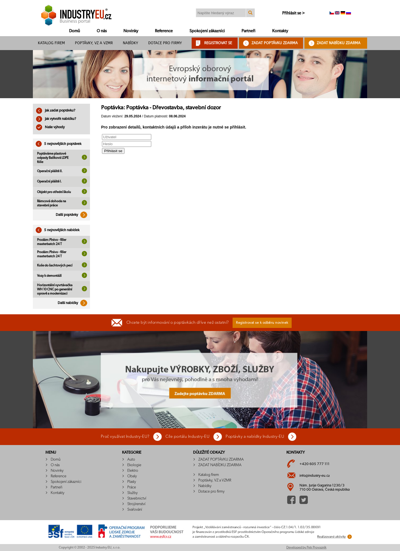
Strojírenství (136, 504)
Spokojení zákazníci (207, 31)
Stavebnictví (136, 498)
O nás (102, 31)
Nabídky (130, 43)
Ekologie (134, 465)
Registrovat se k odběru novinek (262, 323)
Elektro (132, 471)
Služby (132, 493)
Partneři (248, 31)
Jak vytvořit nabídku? (56, 119)
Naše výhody (50, 127)
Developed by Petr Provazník (306, 547)
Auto (131, 459)
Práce (131, 487)
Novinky (130, 31)
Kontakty (280, 31)
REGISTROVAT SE (218, 43)
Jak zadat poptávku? (55, 110)
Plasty (131, 482)
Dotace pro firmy (165, 43)
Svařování (134, 510)
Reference (164, 31)
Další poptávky (73, 215)
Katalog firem (51, 43)
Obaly (132, 476)
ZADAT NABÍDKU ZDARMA (338, 43)
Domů (74, 31)
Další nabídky (74, 303)
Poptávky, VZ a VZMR (94, 43)
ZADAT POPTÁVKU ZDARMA (275, 43)
